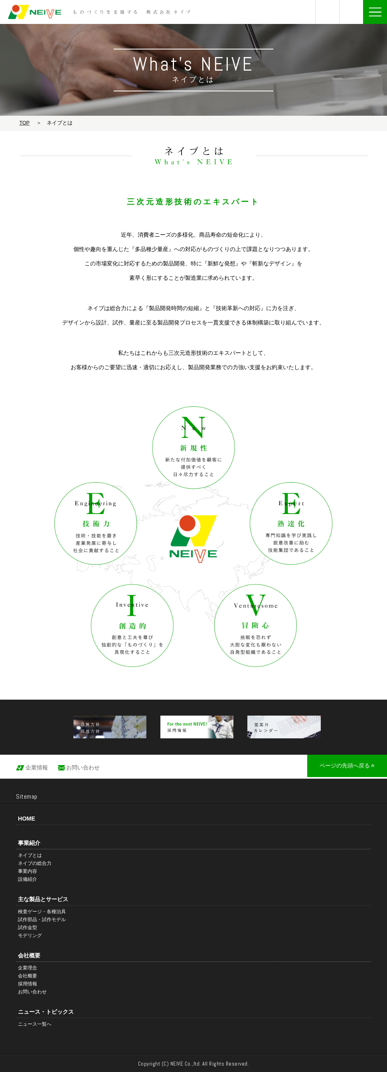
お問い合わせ (351, 12)
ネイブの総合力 (34, 863)
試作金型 (27, 927)
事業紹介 (29, 843)
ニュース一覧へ (34, 1024)
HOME (26, 818)
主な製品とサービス (43, 899)
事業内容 (27, 871)
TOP (25, 123)
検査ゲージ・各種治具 (42, 911)
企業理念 (27, 968)
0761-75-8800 (327, 12)
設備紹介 (27, 879)
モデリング (30, 935)
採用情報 (27, 984)
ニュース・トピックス (46, 1012)
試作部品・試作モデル (42, 919)
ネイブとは (30, 855)
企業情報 (37, 767)
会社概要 (29, 955)
